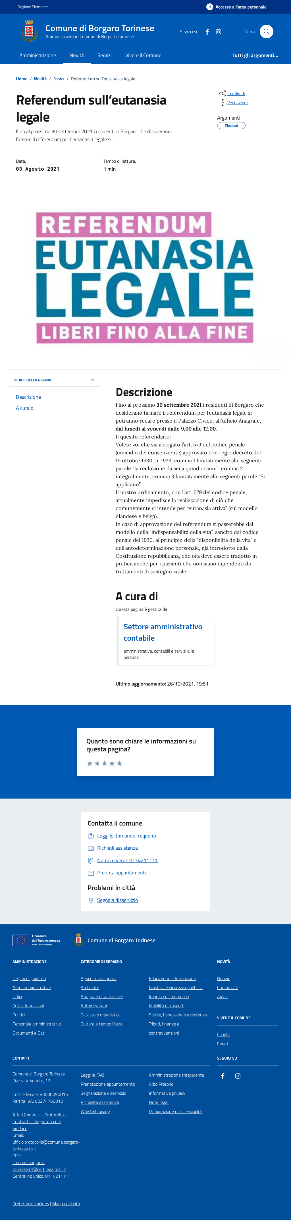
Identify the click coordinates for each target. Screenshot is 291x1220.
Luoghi (223, 1034)
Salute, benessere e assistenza (178, 1014)
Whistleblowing (95, 1111)
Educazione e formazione (172, 978)
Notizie (223, 978)
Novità (77, 55)
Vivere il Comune (143, 55)
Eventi (223, 1043)
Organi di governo (29, 978)
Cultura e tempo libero (101, 1023)
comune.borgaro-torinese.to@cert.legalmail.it (39, 1166)
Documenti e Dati (29, 1032)
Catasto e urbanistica (100, 1014)
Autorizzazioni (94, 1005)
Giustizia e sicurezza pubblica (176, 987)
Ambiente (90, 987)
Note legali (159, 1102)
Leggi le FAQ (92, 1074)
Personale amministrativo (37, 1023)
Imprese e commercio (169, 996)
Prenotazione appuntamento (108, 1084)
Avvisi (222, 996)
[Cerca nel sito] (266, 31)
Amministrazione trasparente (176, 1074)
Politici (19, 1014)
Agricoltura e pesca (99, 978)
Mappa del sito (66, 1203)
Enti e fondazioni (28, 1005)
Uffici (17, 996)
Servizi (104, 55)
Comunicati (227, 987)
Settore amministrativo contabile (163, 632)
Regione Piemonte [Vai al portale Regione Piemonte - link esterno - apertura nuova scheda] (33, 7)
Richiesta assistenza (100, 1102)
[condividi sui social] (231, 93)
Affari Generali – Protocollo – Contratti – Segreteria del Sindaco (40, 1121)
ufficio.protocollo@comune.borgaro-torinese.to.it (46, 1145)
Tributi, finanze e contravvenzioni (164, 1028)
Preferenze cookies (31, 1203)
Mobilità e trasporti (166, 1005)
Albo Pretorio (161, 1084)
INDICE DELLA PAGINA (54, 380)
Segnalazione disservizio (103, 1093)
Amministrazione (37, 55)
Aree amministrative (32, 987)
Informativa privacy (167, 1093)
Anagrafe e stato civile (102, 996)
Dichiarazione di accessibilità (175, 1111)
